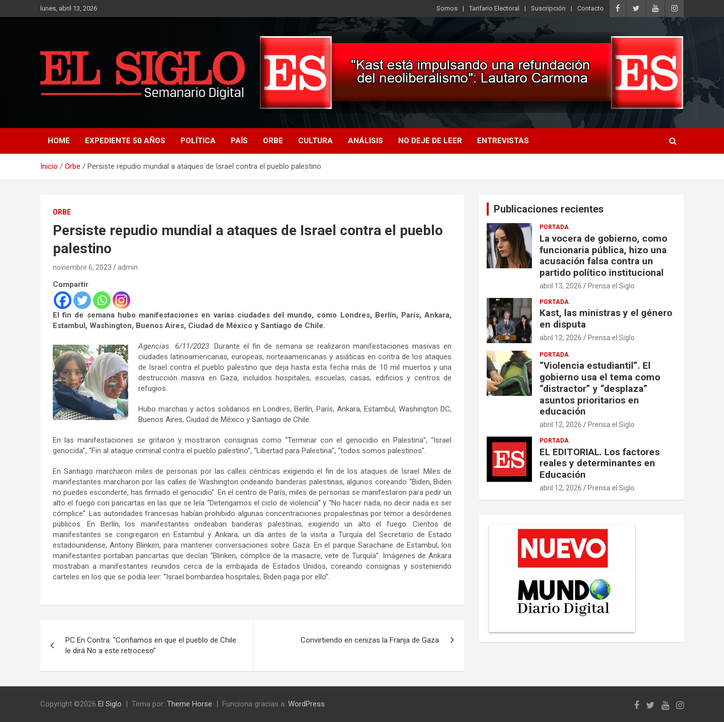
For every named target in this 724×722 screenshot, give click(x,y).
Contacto (590, 8)
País (239, 140)
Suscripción (548, 8)
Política (198, 140)
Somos (447, 8)
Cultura (315, 140)
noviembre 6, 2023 (82, 267)
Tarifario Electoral (494, 8)
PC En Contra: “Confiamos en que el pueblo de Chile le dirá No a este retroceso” (150, 645)
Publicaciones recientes (549, 209)
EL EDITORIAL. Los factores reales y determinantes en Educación (599, 463)
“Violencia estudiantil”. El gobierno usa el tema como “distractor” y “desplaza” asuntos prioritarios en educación (599, 388)
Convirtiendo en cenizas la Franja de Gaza (370, 640)
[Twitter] (82, 300)
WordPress (306, 703)
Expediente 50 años (125, 140)
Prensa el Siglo (611, 286)
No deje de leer (430, 140)
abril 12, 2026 (560, 338)
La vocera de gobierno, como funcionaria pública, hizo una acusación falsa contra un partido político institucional (603, 255)
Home (59, 140)
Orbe (273, 140)
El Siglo (110, 703)
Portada (554, 227)
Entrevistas (503, 140)
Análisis (365, 140)
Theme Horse (189, 703)
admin (128, 267)
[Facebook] (62, 300)
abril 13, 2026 (560, 286)
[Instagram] (121, 300)
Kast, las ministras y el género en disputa (605, 318)
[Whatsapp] (102, 300)
